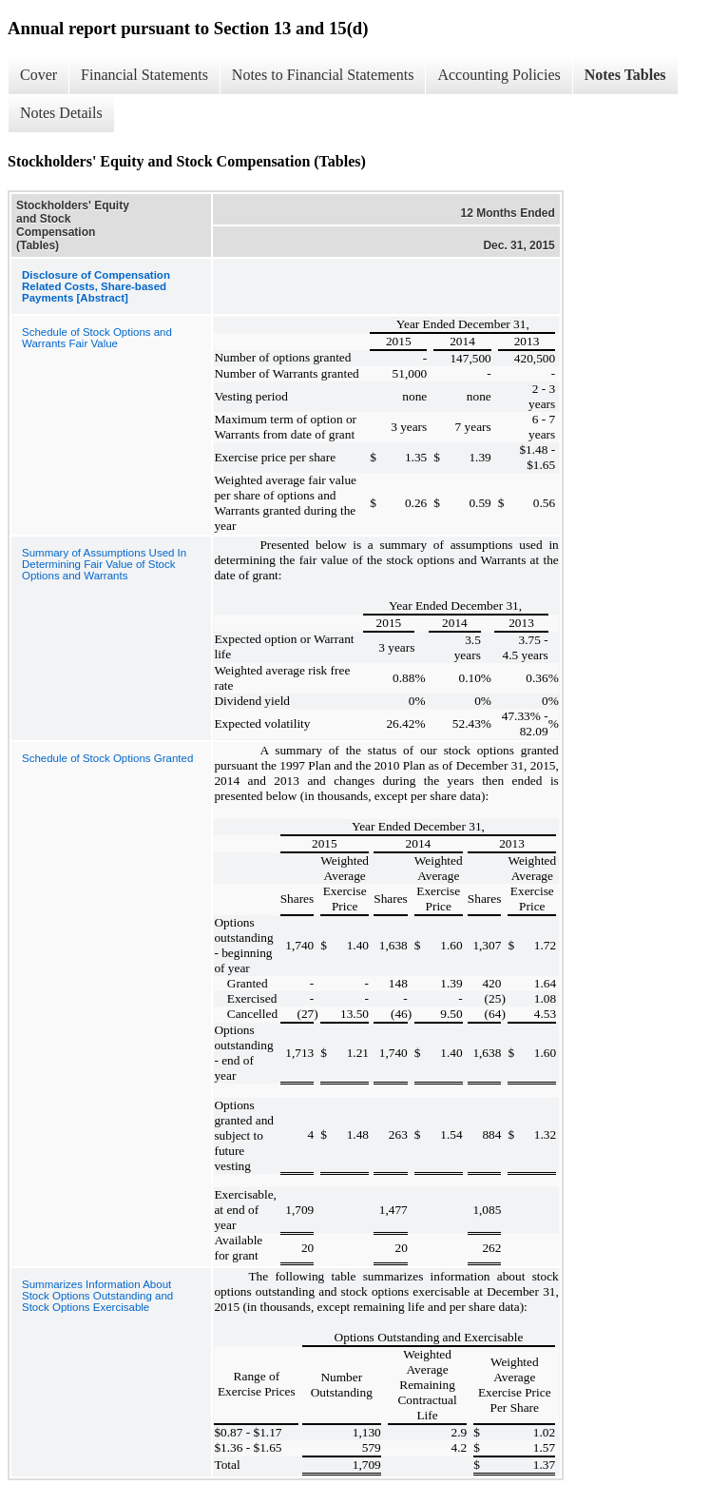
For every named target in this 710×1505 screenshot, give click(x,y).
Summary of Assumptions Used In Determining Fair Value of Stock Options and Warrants (104, 564)
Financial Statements (144, 75)
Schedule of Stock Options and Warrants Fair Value (97, 337)
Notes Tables (625, 75)
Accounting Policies (498, 75)
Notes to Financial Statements (323, 75)
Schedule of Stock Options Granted (107, 758)
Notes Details (61, 113)
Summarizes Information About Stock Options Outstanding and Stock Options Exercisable (97, 1296)
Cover (38, 75)
